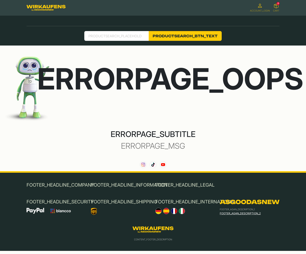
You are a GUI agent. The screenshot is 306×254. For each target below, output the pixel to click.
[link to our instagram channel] (143, 164)
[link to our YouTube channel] (163, 164)
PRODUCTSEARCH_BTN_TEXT (185, 36)
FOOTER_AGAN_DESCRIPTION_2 (240, 213)
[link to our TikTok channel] (153, 164)
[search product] (116, 36)
